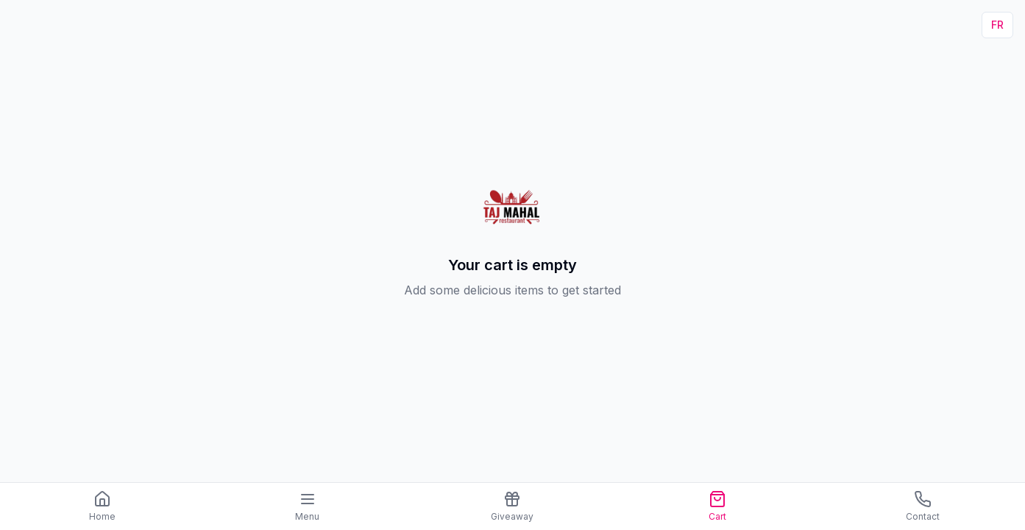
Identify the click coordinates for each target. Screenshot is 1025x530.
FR (997, 24)
